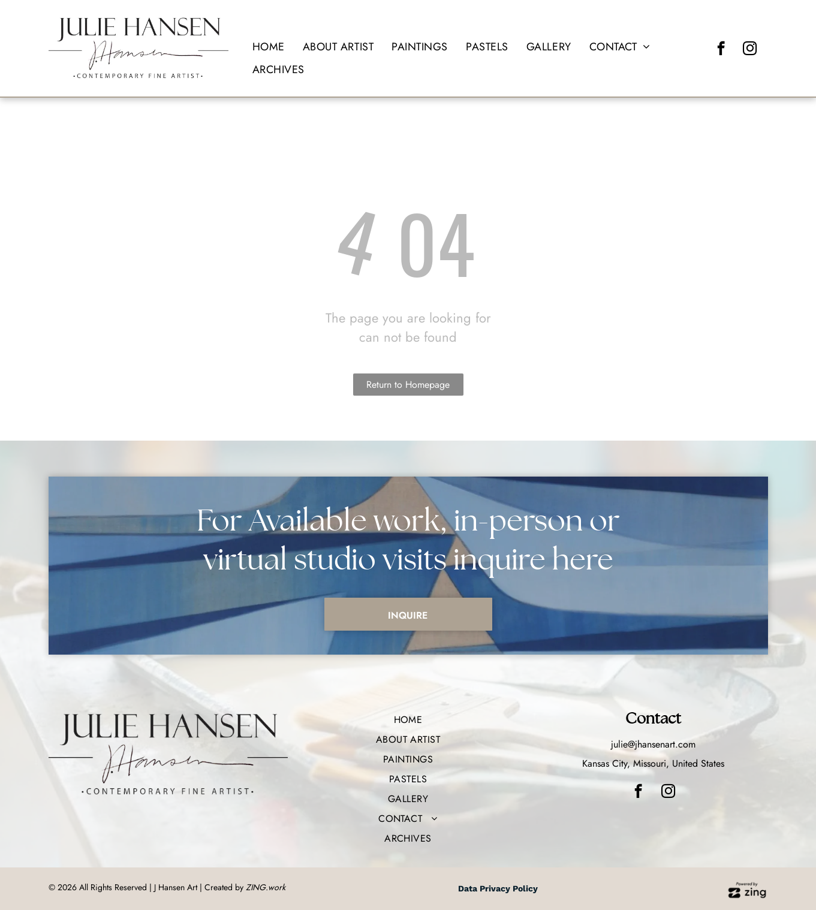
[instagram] (749, 50)
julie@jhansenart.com (653, 744)
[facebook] (720, 50)
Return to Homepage (408, 384)
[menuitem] (268, 47)
